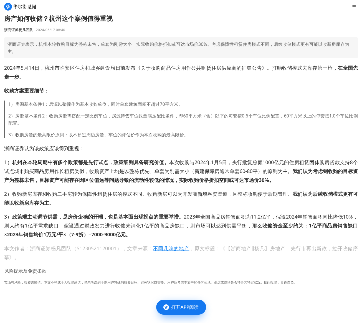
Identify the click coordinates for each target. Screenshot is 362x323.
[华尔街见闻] (20, 7)
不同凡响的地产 (171, 248)
